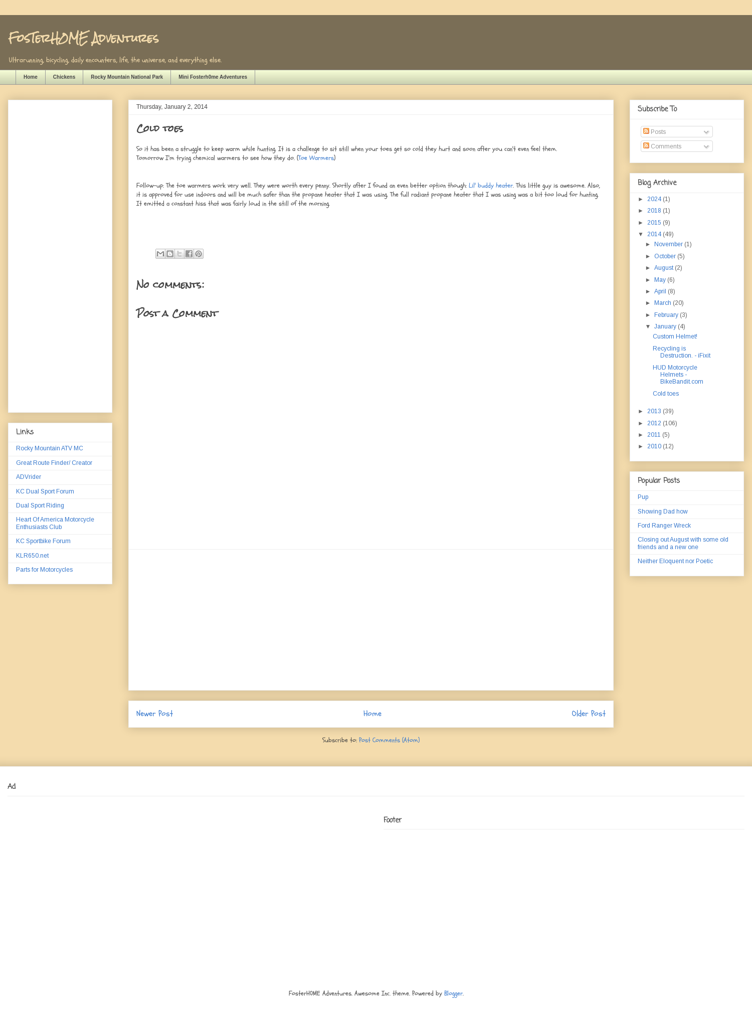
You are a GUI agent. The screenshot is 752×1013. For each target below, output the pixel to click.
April (661, 291)
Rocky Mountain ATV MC (49, 448)
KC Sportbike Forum (43, 541)
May (660, 279)
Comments (662, 146)
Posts (654, 131)
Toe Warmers (316, 157)
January (666, 326)
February (667, 314)
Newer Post (154, 713)
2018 (655, 210)
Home (31, 77)
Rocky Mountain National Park (127, 77)
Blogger (453, 993)
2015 (655, 222)
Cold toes (666, 393)
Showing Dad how (663, 511)
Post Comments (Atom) (389, 740)
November (669, 244)
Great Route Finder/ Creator (54, 462)
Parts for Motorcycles (44, 569)
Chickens (64, 77)
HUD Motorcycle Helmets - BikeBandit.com (678, 375)
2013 (655, 411)
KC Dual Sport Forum (45, 491)
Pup (643, 496)
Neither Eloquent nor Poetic (675, 561)
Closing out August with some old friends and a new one (683, 543)
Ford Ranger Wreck (664, 525)
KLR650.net (32, 555)
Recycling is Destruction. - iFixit (681, 352)
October (665, 256)
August (664, 267)
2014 (655, 234)
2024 (655, 199)
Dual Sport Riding (40, 505)
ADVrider (28, 476)
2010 (655, 446)
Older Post (589, 713)
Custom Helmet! (675, 336)
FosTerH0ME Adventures (83, 38)
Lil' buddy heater (491, 185)
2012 (655, 423)
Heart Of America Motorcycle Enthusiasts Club (55, 523)
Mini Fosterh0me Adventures (212, 77)
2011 (654, 434)
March (663, 302)
